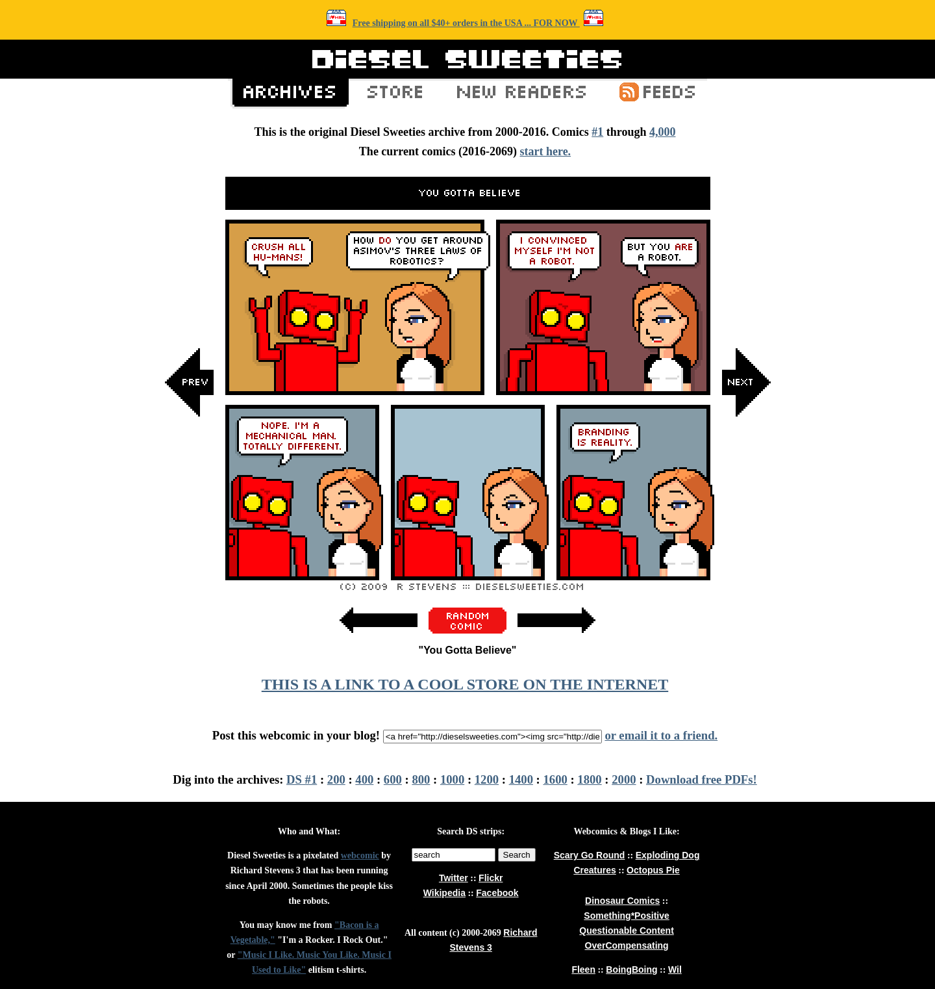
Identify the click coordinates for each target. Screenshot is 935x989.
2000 (624, 779)
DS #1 (301, 779)
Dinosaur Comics (622, 900)
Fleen (583, 969)
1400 (521, 779)
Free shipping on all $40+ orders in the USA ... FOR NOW (466, 23)
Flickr (491, 878)
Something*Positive (626, 915)
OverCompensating (627, 945)
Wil (675, 969)
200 (336, 779)
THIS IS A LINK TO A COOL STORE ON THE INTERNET (465, 684)
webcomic (360, 855)
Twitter (453, 878)
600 (393, 779)
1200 (487, 779)
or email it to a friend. (661, 735)
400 (364, 779)
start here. (545, 151)
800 (421, 779)
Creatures (594, 870)
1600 (555, 779)
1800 (589, 779)
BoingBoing (631, 969)
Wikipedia (444, 893)
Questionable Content (626, 930)
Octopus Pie (653, 870)
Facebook (497, 893)
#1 (597, 131)
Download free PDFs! (701, 779)
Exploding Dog (668, 855)
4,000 (662, 131)
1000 (452, 779)
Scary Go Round (589, 855)
